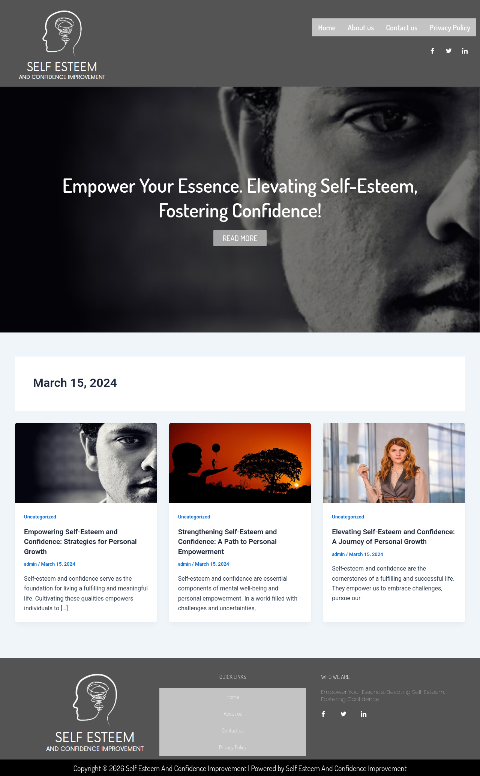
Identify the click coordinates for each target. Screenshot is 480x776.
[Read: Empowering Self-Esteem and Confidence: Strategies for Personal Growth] (86, 462)
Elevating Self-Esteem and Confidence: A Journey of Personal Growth (390, 541)
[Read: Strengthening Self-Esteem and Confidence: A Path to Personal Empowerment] (240, 462)
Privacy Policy (449, 26)
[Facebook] (432, 49)
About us (361, 26)
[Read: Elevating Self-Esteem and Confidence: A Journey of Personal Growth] (394, 462)
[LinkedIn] (465, 49)
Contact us (401, 26)
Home (327, 26)
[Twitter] (448, 49)
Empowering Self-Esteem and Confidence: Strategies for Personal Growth (84, 541)
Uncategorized (41, 517)
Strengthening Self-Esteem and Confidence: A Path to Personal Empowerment (230, 541)
